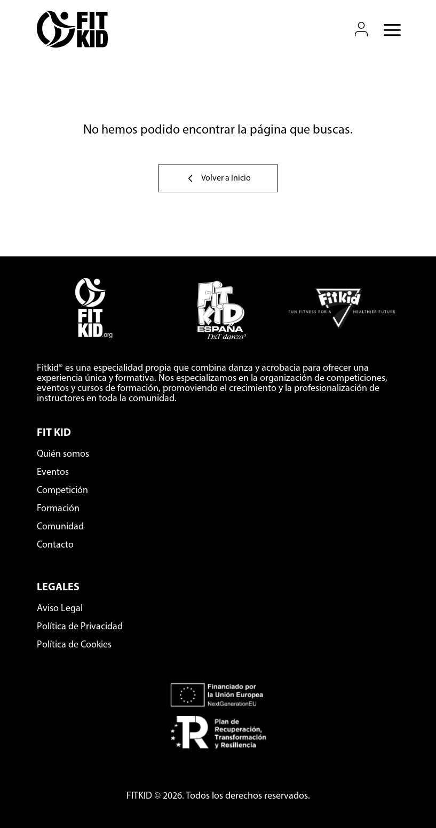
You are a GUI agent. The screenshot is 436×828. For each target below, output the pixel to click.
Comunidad (60, 527)
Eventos (53, 472)
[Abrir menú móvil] (389, 29)
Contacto (55, 545)
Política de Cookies (74, 645)
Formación (58, 509)
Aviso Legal (60, 609)
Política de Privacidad (80, 627)
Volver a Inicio (218, 178)
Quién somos (63, 454)
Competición (62, 491)
